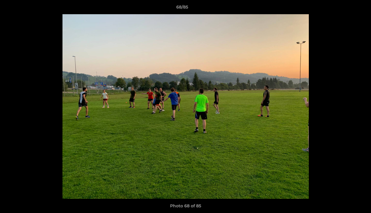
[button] (346, 8)
